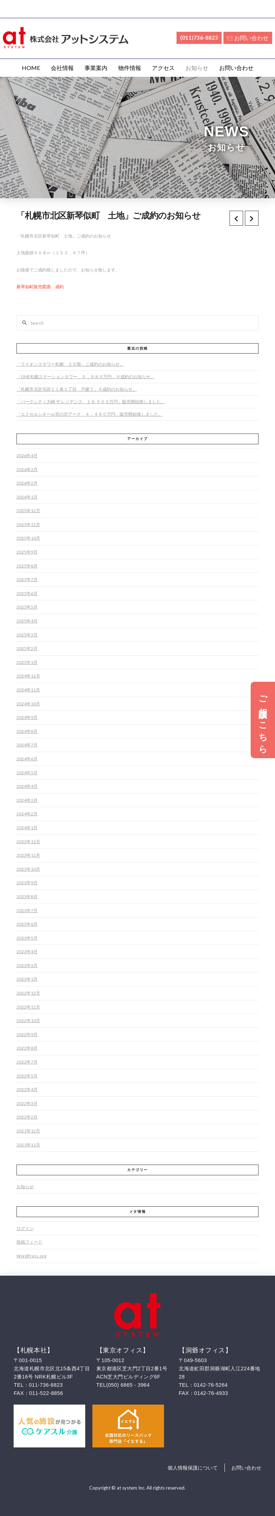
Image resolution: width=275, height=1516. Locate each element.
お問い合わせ (248, 37)
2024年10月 (28, 703)
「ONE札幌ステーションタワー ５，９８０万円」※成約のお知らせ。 (85, 376)
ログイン (25, 1228)
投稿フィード (29, 1242)
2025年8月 (27, 566)
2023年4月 (27, 951)
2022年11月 (28, 1007)
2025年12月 (28, 510)
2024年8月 (27, 731)
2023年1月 (27, 979)
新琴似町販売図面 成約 (40, 286)
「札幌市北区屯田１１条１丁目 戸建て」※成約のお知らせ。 (76, 389)
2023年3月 (27, 965)
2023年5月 (27, 938)
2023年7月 (27, 910)
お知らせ (25, 1186)
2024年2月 (27, 813)
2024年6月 (27, 758)
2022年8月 (27, 1048)
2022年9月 (27, 1034)
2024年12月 (28, 676)
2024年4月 (27, 786)
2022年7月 (27, 1062)
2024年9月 (27, 717)
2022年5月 (27, 1076)
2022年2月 (27, 1117)
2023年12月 (28, 841)
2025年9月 (27, 552)
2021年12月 (28, 1131)
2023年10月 (28, 869)
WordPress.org (31, 1256)
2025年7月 (27, 579)
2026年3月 (27, 469)
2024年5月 (27, 772)
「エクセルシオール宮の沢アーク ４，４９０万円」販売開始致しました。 (89, 414)
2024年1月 (27, 827)
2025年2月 (27, 648)
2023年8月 (27, 896)
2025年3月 (27, 634)
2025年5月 (27, 607)
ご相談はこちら (263, 720)
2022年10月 (28, 1020)
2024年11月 (28, 689)
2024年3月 (27, 800)
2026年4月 (27, 455)
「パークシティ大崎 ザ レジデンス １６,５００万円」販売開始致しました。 (90, 401)
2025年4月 (27, 621)
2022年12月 (28, 993)
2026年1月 (27, 497)
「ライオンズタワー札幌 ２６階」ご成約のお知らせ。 (70, 364)
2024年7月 (27, 744)
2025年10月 (28, 538)
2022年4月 (27, 1089)
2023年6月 (27, 924)
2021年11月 (28, 1144)
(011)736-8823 (199, 37)
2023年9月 (27, 882)
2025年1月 (27, 662)
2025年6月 (27, 593)
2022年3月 (27, 1103)
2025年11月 (28, 524)
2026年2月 (27, 483)
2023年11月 (28, 855)
